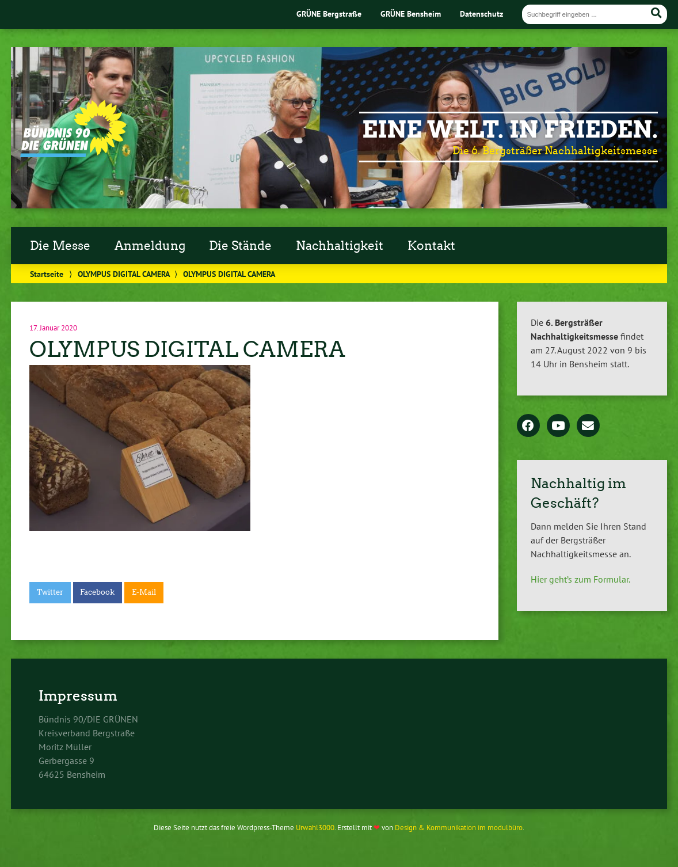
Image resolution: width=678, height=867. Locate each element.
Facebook (97, 592)
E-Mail (144, 592)
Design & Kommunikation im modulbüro (459, 827)
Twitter (50, 592)
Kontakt (431, 245)
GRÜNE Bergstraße (328, 13)
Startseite (46, 273)
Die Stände (240, 245)
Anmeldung (150, 245)
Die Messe (60, 245)
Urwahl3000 (315, 827)
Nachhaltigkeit (339, 245)
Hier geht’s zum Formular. (580, 579)
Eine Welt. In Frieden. (510, 129)
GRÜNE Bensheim (410, 13)
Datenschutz (481, 13)
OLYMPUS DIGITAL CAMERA (123, 273)
